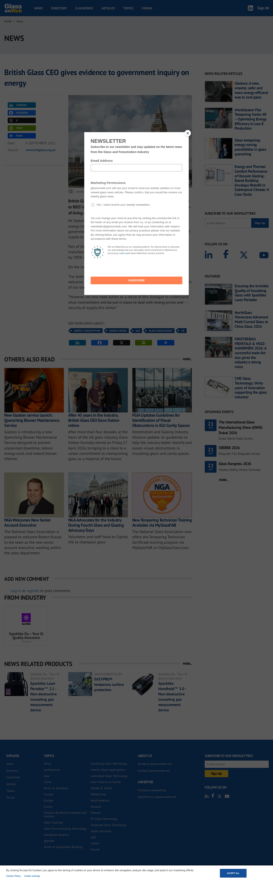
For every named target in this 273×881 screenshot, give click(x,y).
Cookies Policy (13, 875)
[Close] (187, 133)
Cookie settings (32, 875)
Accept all (233, 873)
